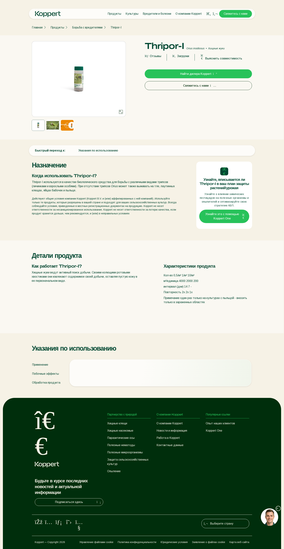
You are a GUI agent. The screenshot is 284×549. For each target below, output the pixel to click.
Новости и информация (171, 430)
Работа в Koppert (168, 437)
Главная (37, 27)
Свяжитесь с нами (235, 13)
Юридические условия (174, 542)
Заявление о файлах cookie (208, 542)
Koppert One (214, 430)
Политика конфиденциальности (137, 542)
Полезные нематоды (121, 445)
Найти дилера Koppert (198, 73)
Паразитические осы (121, 437)
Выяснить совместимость (221, 58)
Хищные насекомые (120, 430)
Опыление (114, 471)
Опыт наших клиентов (220, 423)
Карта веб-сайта (239, 542)
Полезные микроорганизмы (125, 452)
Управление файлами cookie (96, 542)
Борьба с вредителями (87, 27)
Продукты (114, 13)
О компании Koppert (189, 13)
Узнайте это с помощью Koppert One (225, 216)
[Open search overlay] (208, 13)
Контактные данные (169, 445)
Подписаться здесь (78, 502)
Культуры (132, 13)
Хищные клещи (117, 423)
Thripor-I (116, 27)
